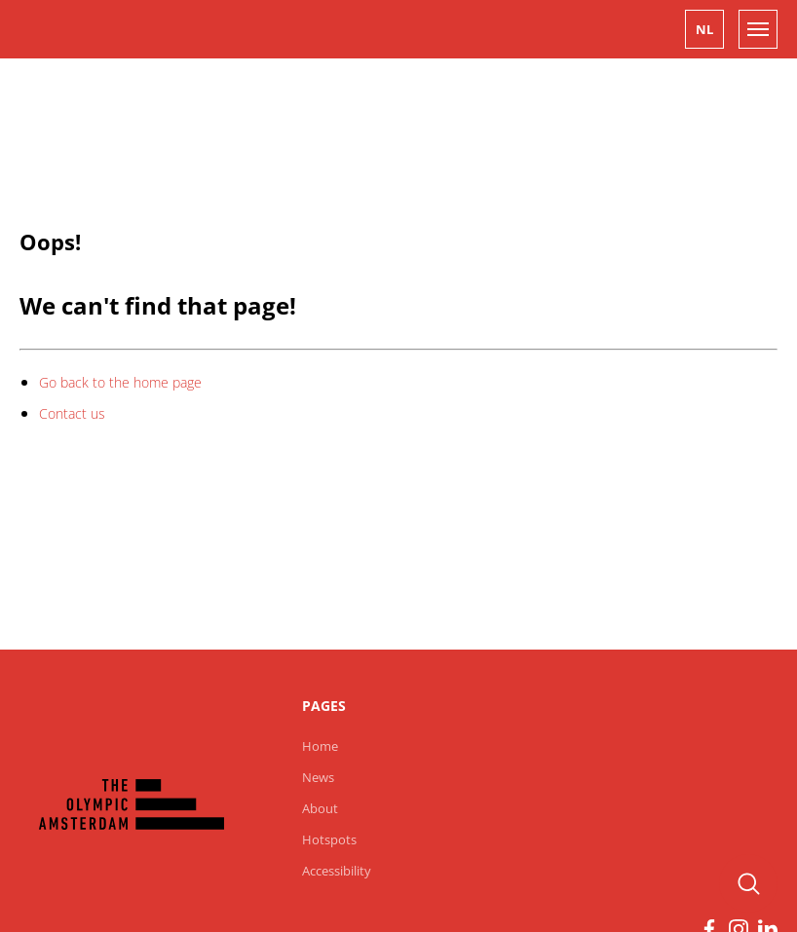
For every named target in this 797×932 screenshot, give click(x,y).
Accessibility (336, 870)
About (320, 808)
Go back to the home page (120, 382)
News (318, 777)
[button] (704, 29)
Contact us (72, 413)
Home (320, 746)
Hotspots (329, 839)
